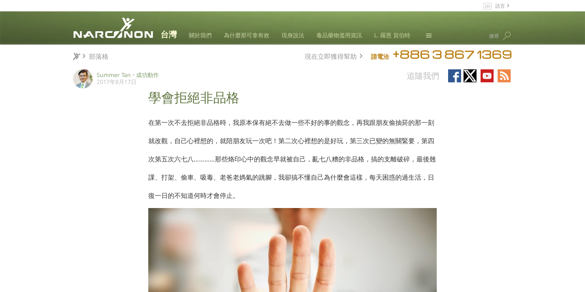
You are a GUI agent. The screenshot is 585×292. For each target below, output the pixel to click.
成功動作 (147, 75)
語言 (500, 5)
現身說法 (293, 35)
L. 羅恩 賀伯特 (392, 35)
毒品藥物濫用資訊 (339, 35)
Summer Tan (114, 75)
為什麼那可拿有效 (246, 35)
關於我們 (200, 35)
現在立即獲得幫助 (331, 55)
